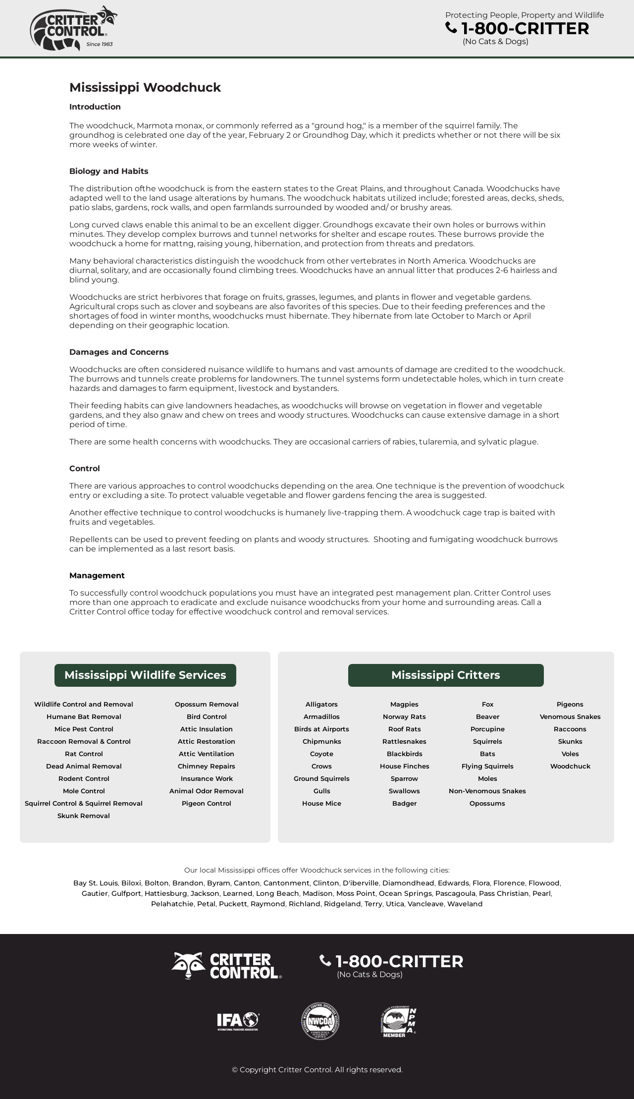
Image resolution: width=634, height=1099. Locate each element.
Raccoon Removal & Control (84, 741)
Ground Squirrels (322, 778)
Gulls (322, 791)
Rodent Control (83, 778)
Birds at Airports (321, 729)
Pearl (541, 893)
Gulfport (126, 893)
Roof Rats (404, 729)
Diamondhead (408, 883)
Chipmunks (322, 741)
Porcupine (488, 729)
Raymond (268, 903)
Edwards (453, 883)
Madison (318, 893)
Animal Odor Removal (206, 791)
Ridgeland (342, 903)
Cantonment (287, 883)
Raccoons (570, 729)
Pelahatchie (172, 903)
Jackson (205, 893)
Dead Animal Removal (84, 766)
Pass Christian (504, 893)
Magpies (404, 704)
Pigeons (570, 704)
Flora (481, 883)
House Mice (321, 803)
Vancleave (426, 903)
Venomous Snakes (570, 716)
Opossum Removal (207, 704)
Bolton (157, 883)
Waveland (465, 903)
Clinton (326, 883)
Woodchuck (570, 766)
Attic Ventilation (206, 754)
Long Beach (277, 893)
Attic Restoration (206, 741)
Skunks (570, 741)
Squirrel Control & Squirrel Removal (84, 803)
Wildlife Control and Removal (83, 704)
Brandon (188, 883)
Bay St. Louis (95, 883)
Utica (395, 903)
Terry (373, 903)
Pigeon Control (206, 803)
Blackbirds (405, 754)
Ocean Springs (405, 893)
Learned (238, 893)
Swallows (404, 791)
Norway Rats (404, 716)
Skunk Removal (83, 816)
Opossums (487, 803)
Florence (509, 883)
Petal (206, 903)
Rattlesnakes (404, 741)
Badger (404, 803)
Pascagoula (455, 893)
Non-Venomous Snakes (487, 791)
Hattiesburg (166, 893)
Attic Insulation (206, 729)
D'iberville (361, 883)
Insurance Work (207, 778)
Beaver (487, 716)
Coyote (321, 754)
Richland (304, 903)
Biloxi (131, 883)
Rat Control (84, 754)
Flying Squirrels (488, 766)
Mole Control (84, 791)
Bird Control (207, 716)
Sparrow (404, 778)
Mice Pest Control (83, 729)
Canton (247, 883)
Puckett (233, 903)
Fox (487, 704)
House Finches (404, 766)
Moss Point (355, 893)
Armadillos (322, 716)
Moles (487, 778)
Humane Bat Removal (84, 716)
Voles (570, 754)
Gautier (95, 893)
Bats (487, 754)
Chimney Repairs (206, 766)
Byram (218, 883)
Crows (322, 766)
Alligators (322, 704)
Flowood (544, 883)
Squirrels (487, 741)
